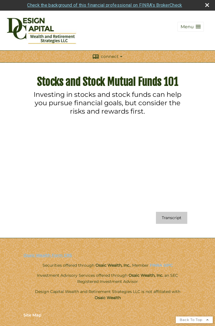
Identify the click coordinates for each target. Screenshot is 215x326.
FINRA (156, 265)
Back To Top (194, 320)
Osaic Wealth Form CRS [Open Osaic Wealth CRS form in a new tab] (48, 255)
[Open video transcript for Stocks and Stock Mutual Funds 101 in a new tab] (171, 218)
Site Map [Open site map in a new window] (32, 315)
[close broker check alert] (207, 5)
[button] (190, 27)
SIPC (168, 265)
